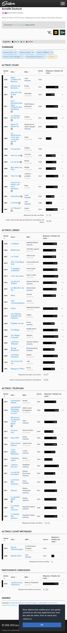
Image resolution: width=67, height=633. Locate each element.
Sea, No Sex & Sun (16, 93)
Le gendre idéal (15, 498)
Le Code (14, 257)
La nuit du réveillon (15, 473)
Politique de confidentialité (11, 630)
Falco (13, 308)
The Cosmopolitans (18, 302)
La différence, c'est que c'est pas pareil (16, 137)
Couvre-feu (14, 431)
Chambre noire (15, 459)
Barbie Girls (16, 556)
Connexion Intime (15, 402)
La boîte (14, 203)
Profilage (15, 330)
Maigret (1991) (17, 369)
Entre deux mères (15, 444)
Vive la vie (15, 155)
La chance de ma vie (15, 117)
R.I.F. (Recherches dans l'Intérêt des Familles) (17, 105)
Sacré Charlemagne (17, 548)
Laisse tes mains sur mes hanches (15, 185)
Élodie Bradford (15, 349)
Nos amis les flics (16, 168)
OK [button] (42, 625)
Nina (13, 295)
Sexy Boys (15, 196)
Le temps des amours (15, 516)
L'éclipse (15, 244)
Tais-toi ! (15, 176)
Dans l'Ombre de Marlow (16, 79)
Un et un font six (17, 362)
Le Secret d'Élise (15, 282)
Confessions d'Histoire (17, 584)
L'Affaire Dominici (15, 356)
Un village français (15, 336)
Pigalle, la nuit (17, 323)
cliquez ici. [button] (27, 619)
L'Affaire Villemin (15, 343)
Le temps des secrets (15, 508)
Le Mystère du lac (17, 289)
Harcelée (15, 438)
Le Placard (15, 208)
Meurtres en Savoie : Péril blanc (15, 421)
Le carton (15, 162)
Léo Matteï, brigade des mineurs (16, 316)
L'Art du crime (17, 276)
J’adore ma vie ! (14, 466)
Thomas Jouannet (18, 25)
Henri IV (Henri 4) (15, 125)
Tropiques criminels (15, 270)
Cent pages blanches (15, 452)
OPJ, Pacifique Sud (17, 263)
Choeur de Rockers (15, 87)
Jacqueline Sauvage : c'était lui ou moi (16, 410)
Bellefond (15, 250)
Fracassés (15, 149)
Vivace (14, 490)
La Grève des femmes (15, 482)
